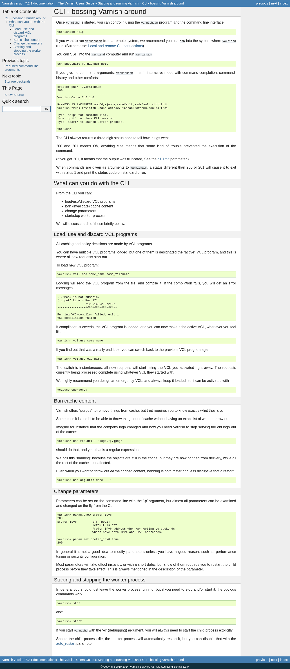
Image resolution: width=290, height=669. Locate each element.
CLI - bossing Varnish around (163, 3)
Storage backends (17, 81)
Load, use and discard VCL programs (23, 32)
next (274, 3)
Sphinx (178, 665)
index (284, 3)
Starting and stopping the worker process (27, 50)
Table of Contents (20, 11)
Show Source (14, 95)
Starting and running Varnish (118, 3)
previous (262, 3)
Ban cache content (26, 40)
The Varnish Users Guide (76, 3)
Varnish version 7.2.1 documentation (28, 3)
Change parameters (27, 43)
